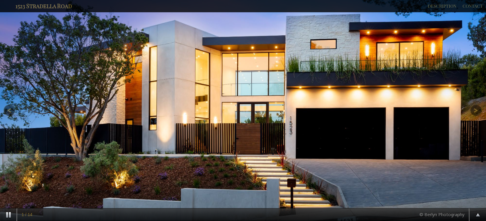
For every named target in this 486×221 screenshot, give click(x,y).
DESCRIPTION (442, 6)
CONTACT (473, 6)
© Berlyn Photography (441, 214)
